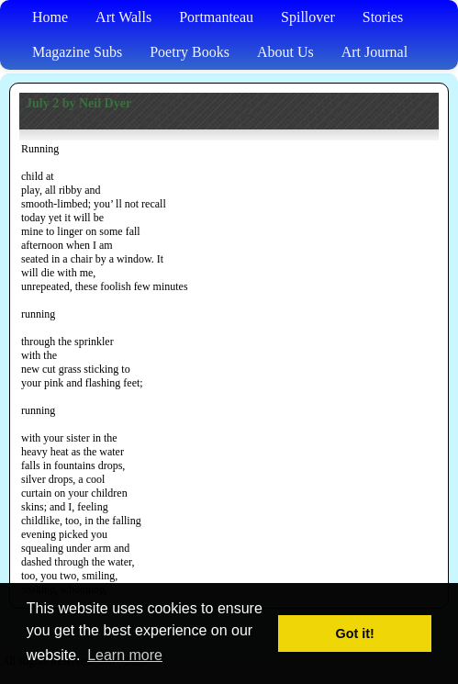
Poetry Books (189, 52)
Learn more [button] (124, 655)
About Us (285, 52)
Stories (383, 17)
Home (50, 17)
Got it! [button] (355, 633)
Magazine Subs (77, 52)
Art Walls (123, 17)
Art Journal (374, 52)
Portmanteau (216, 17)
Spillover (308, 17)
